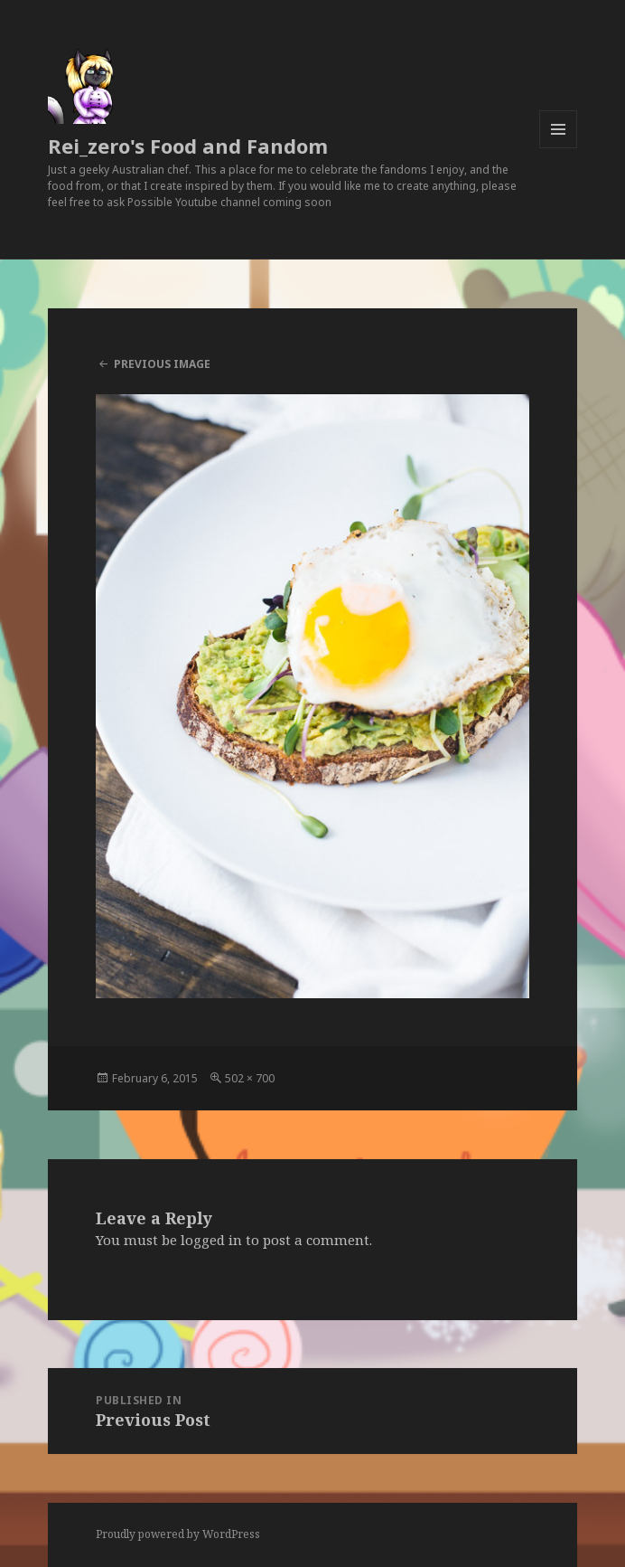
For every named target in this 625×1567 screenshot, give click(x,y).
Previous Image (162, 364)
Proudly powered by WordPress (178, 1534)
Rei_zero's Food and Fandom (188, 145)
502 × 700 (250, 1078)
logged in (211, 1240)
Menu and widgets (558, 147)
